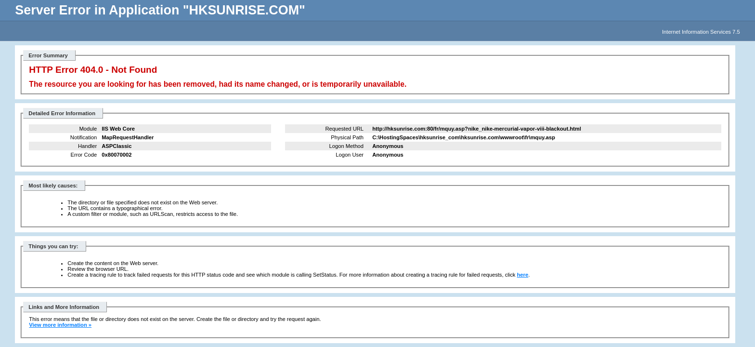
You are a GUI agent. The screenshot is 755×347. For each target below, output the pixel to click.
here (523, 275)
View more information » (60, 325)
